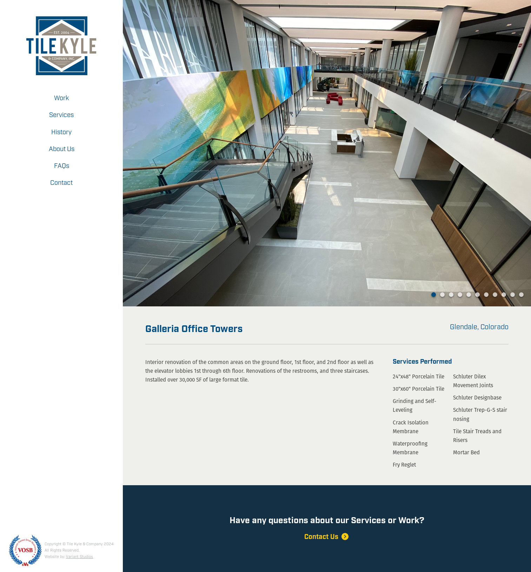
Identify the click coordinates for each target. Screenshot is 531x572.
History (61, 132)
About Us (61, 149)
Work (61, 98)
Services (61, 115)
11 (521, 294)
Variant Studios (79, 556)
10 (512, 294)
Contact (61, 183)
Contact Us (327, 537)
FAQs (61, 166)
